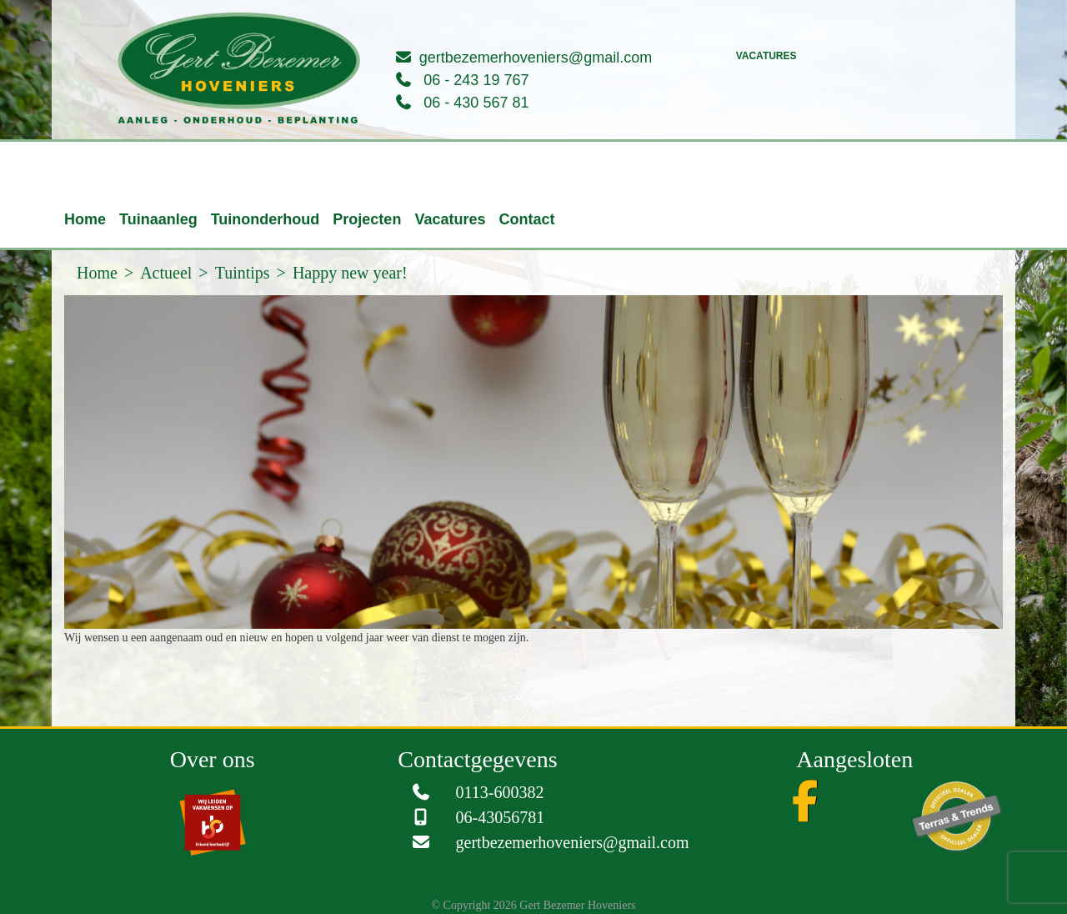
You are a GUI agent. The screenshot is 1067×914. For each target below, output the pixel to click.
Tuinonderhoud (265, 219)
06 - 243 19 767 (475, 80)
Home (85, 219)
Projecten (367, 219)
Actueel (166, 273)
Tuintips (242, 273)
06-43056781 (500, 817)
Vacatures (766, 56)
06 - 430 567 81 (475, 102)
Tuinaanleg (158, 219)
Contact (526, 219)
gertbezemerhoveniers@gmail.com (535, 57)
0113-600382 (500, 792)
